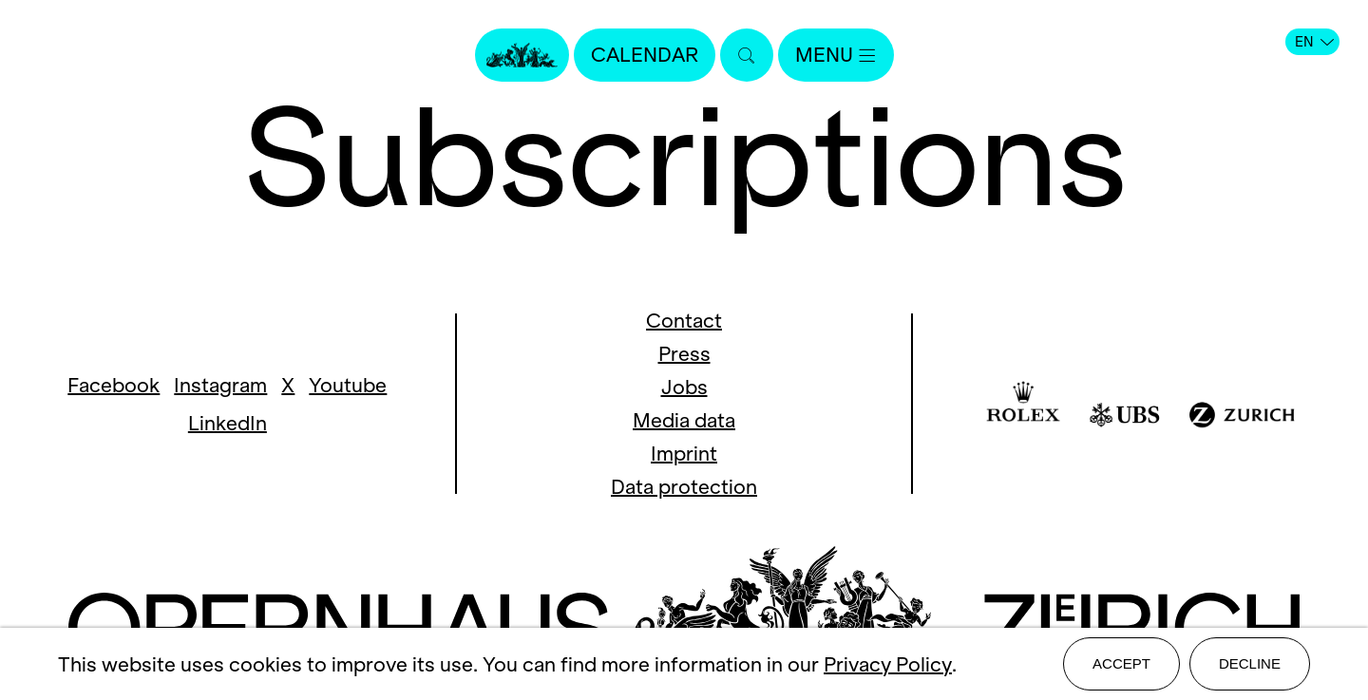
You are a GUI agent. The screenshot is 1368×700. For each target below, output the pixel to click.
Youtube (348, 385)
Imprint (684, 453)
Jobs (684, 387)
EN (1314, 41)
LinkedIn (227, 423)
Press (684, 354)
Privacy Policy (888, 664)
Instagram (220, 385)
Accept (1121, 663)
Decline (1250, 663)
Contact (684, 320)
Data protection (684, 487)
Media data (684, 420)
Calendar (644, 55)
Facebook (113, 385)
